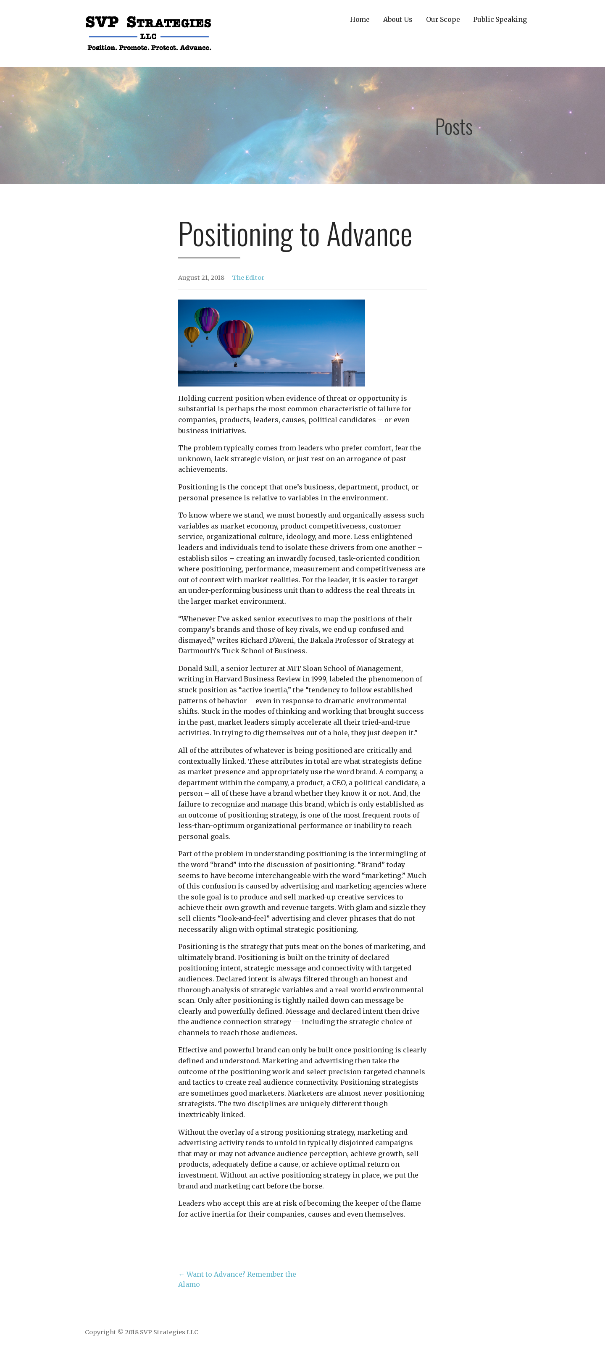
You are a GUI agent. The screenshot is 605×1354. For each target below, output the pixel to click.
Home (360, 19)
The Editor (248, 277)
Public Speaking (500, 19)
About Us (398, 19)
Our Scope (443, 19)
